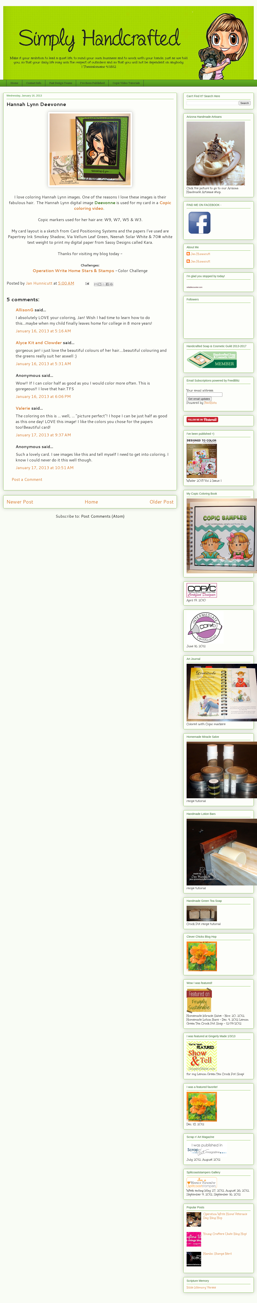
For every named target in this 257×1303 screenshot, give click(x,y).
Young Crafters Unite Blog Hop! (225, 1234)
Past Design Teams (60, 83)
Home (14, 83)
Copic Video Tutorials (126, 83)
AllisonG (24, 310)
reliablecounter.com (194, 287)
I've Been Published (92, 83)
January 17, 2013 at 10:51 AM (45, 467)
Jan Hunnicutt (200, 254)
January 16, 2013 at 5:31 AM (43, 363)
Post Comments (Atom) (103, 516)
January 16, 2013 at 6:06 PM (43, 396)
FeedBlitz (210, 403)
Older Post (161, 501)
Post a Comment (27, 479)
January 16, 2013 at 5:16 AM (43, 331)
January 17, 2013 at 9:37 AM (43, 435)
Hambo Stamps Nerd (217, 1254)
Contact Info (33, 83)
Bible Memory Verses (201, 1287)
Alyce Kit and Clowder (39, 342)
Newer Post (19, 501)
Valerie (23, 408)
